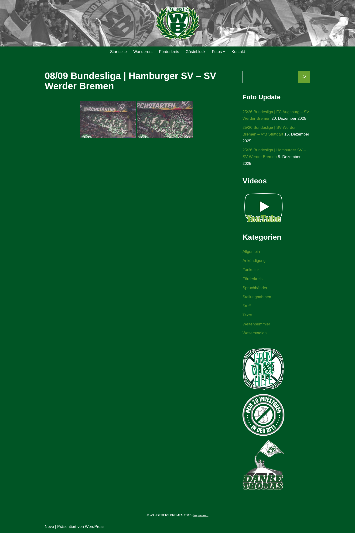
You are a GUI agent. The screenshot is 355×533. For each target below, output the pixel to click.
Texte (247, 315)
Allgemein (251, 251)
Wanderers (143, 52)
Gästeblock (195, 52)
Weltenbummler (256, 324)
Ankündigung (254, 260)
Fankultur (250, 270)
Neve (49, 526)
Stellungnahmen (256, 297)
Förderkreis (169, 52)
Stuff (246, 306)
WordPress (95, 526)
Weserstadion (254, 333)
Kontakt (238, 52)
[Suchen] (304, 77)
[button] (224, 52)
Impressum (200, 515)
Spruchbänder (254, 288)
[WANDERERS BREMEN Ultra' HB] (177, 23)
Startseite (118, 52)
